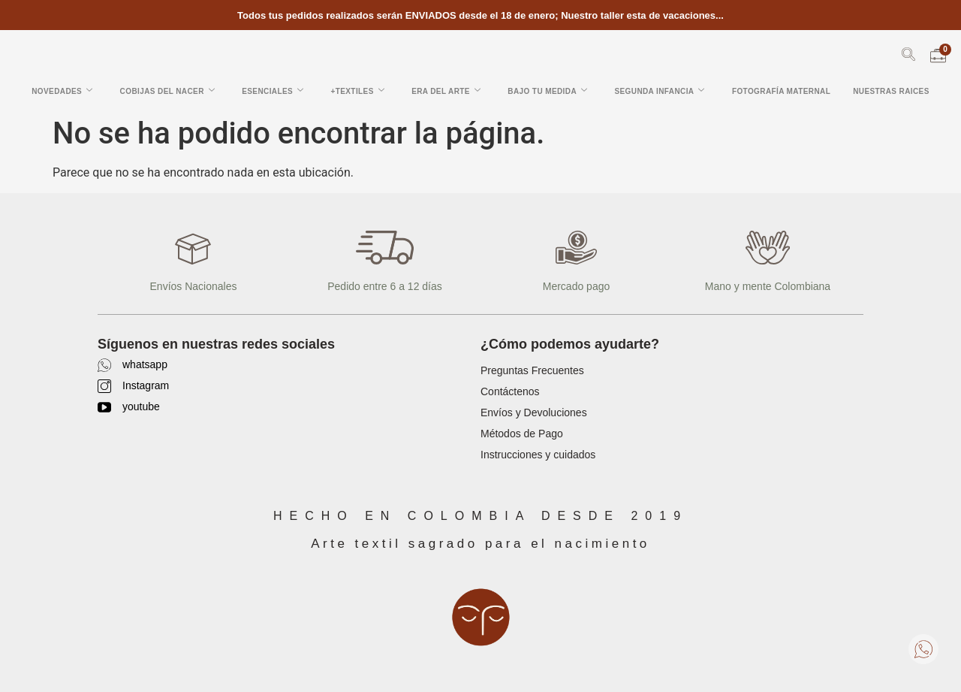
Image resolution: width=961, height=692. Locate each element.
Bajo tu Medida (547, 90)
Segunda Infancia (659, 90)
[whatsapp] (104, 365)
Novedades (62, 90)
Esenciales (272, 90)
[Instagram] (104, 386)
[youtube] (104, 407)
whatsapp (144, 364)
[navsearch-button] (908, 56)
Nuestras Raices (891, 91)
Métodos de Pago (521, 434)
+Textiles (357, 90)
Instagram (145, 385)
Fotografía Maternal (781, 91)
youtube (141, 406)
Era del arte (445, 90)
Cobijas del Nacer (167, 90)
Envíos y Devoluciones (533, 412)
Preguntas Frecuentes (532, 370)
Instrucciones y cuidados (537, 455)
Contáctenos (510, 391)
